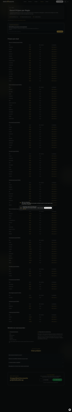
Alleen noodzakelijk (40, 207)
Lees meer (24, 208)
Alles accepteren (48, 207)
